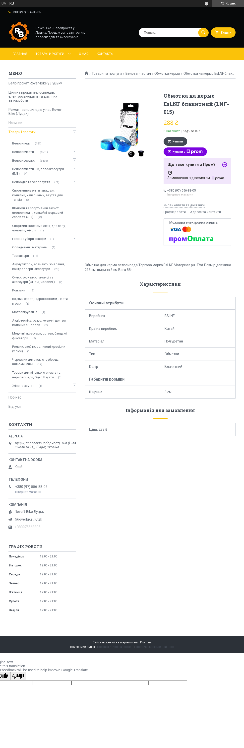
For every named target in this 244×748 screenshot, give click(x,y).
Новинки (15, 123)
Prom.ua (146, 642)
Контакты (105, 54)
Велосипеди (21, 143)
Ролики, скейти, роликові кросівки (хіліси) (38, 349)
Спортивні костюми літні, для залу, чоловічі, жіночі (39, 228)
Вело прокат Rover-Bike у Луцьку (35, 83)
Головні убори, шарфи (29, 239)
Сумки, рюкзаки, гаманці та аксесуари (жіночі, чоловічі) (33, 279)
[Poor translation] (18, 676)
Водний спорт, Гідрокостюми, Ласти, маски (40, 301)
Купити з (188, 151)
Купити (178, 141)
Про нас (14, 397)
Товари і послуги (22, 132)
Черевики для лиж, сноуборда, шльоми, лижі (35, 362)
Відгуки (14, 406)
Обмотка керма (167, 73)
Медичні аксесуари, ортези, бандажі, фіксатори (39, 336)
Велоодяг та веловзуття (31, 182)
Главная (20, 54)
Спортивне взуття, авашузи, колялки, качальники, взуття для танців (37, 195)
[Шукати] (203, 32)
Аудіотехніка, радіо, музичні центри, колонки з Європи (39, 323)
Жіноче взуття (23, 386)
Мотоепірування (24, 312)
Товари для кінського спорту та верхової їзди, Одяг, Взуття (36, 375)
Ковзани (18, 290)
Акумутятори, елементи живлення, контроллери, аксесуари (38, 266)
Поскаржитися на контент (115, 647)
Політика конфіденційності (155, 647)
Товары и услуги (50, 54)
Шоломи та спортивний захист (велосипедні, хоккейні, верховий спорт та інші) (37, 212)
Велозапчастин (138, 73)
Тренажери (20, 256)
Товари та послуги (107, 73)
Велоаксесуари (24, 160)
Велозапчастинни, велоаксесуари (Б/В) (38, 171)
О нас (83, 54)
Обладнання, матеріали (30, 247)
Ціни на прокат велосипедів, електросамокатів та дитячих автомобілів (32, 96)
